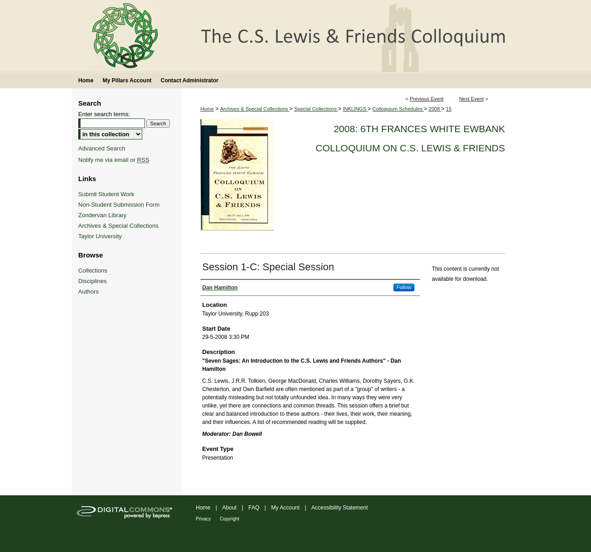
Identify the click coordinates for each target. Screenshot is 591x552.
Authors (88, 291)
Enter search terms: (104, 114)
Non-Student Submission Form (119, 204)
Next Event (471, 99)
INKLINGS (355, 109)
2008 (435, 109)
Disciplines (92, 281)
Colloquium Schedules (398, 109)
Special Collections (316, 109)
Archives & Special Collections (255, 109)
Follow (404, 287)
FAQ (253, 507)
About (229, 507)
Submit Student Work (106, 194)
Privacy (203, 518)
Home (207, 109)
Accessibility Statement (340, 507)
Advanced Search (101, 148)
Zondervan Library (102, 215)
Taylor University (100, 236)
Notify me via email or (113, 159)
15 (448, 109)
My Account (285, 507)
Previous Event (427, 99)
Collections (92, 270)
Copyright (229, 518)
